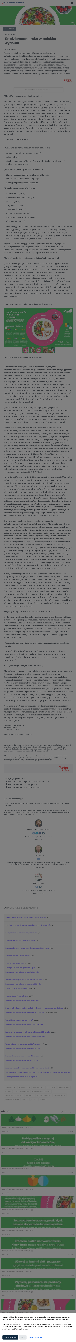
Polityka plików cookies (36, 1337)
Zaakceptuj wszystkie (10, 1337)
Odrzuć (23, 1337)
